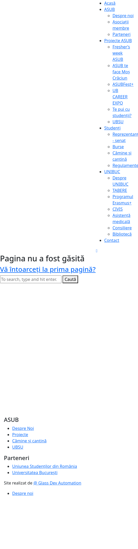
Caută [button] (70, 279)
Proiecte (20, 434)
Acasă (110, 3)
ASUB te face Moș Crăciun (121, 72)
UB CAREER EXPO (120, 97)
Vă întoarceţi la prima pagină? (48, 269)
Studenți (112, 128)
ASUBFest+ (123, 84)
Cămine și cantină (29, 441)
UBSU (118, 122)
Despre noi (123, 15)
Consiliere (122, 228)
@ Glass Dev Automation (57, 483)
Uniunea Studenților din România (44, 466)
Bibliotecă (122, 234)
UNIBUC (112, 172)
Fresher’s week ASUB (121, 53)
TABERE (120, 190)
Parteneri (122, 34)
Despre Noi (23, 428)
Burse (118, 147)
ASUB (109, 9)
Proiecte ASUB (118, 40)
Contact (111, 240)
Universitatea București (35, 472)
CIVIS (118, 209)
